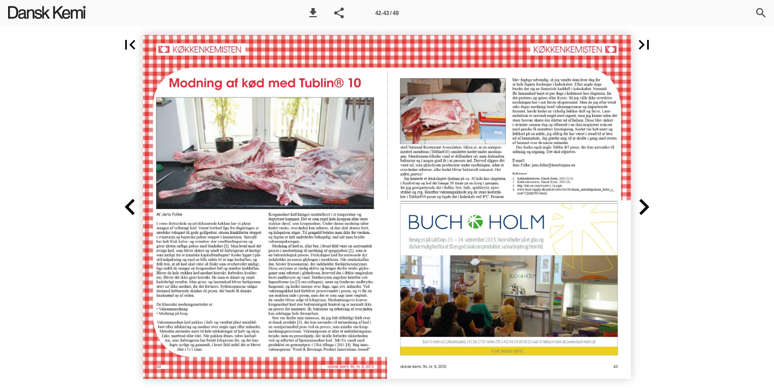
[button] (313, 13)
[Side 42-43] (387, 13)
